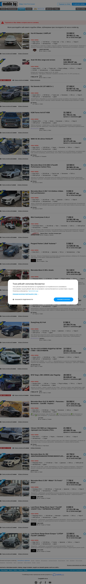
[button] (43, 294)
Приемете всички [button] (63, 299)
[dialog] (43, 292)
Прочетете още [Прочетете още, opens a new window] (33, 291)
